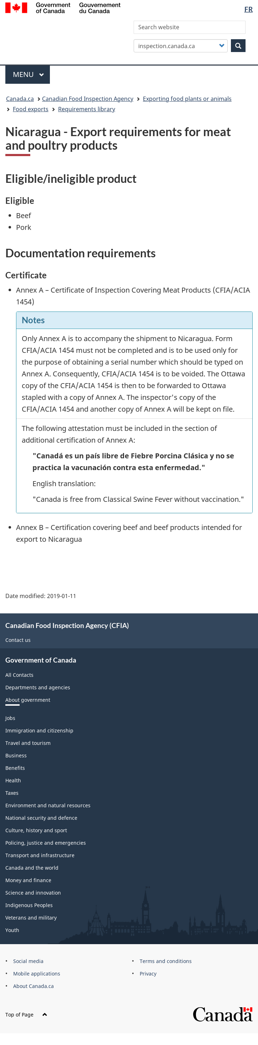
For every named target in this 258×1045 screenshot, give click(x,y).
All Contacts (19, 674)
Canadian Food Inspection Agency (87, 99)
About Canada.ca (33, 986)
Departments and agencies (37, 687)
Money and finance (28, 880)
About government (27, 699)
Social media (28, 961)
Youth (12, 930)
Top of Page (26, 1014)
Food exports (30, 109)
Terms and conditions (166, 961)
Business (16, 755)
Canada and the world (31, 867)
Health (13, 780)
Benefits (15, 768)
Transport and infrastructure (39, 855)
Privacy (148, 973)
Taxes (12, 792)
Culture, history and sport (36, 830)
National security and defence (41, 817)
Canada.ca (20, 99)
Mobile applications (36, 973)
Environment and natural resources (48, 805)
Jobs (10, 718)
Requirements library (86, 109)
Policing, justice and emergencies (45, 842)
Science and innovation (33, 892)
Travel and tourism (28, 743)
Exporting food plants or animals (187, 99)
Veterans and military (31, 917)
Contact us (18, 640)
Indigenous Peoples (29, 905)
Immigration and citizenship (39, 730)
